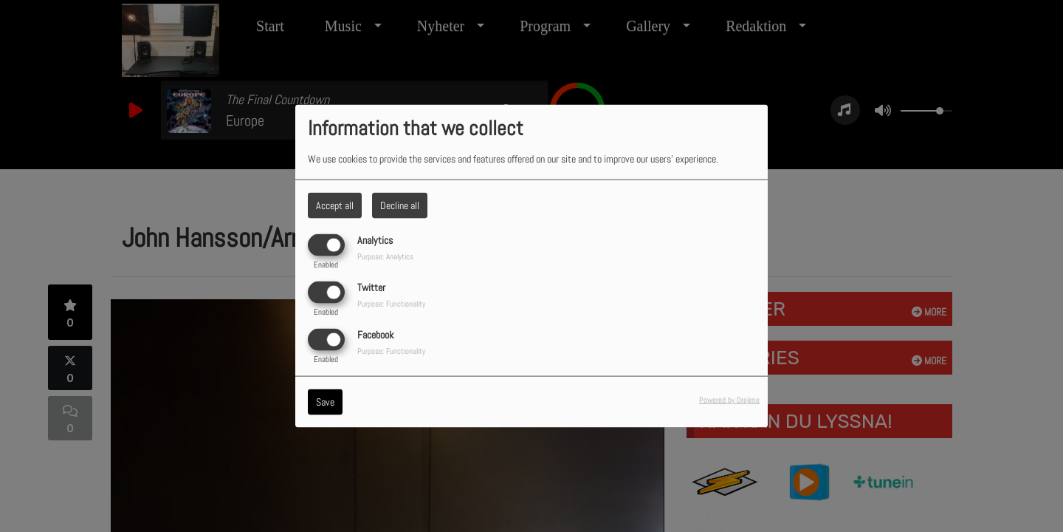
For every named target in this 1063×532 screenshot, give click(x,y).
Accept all (335, 204)
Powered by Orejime (729, 400)
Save (325, 402)
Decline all (399, 204)
